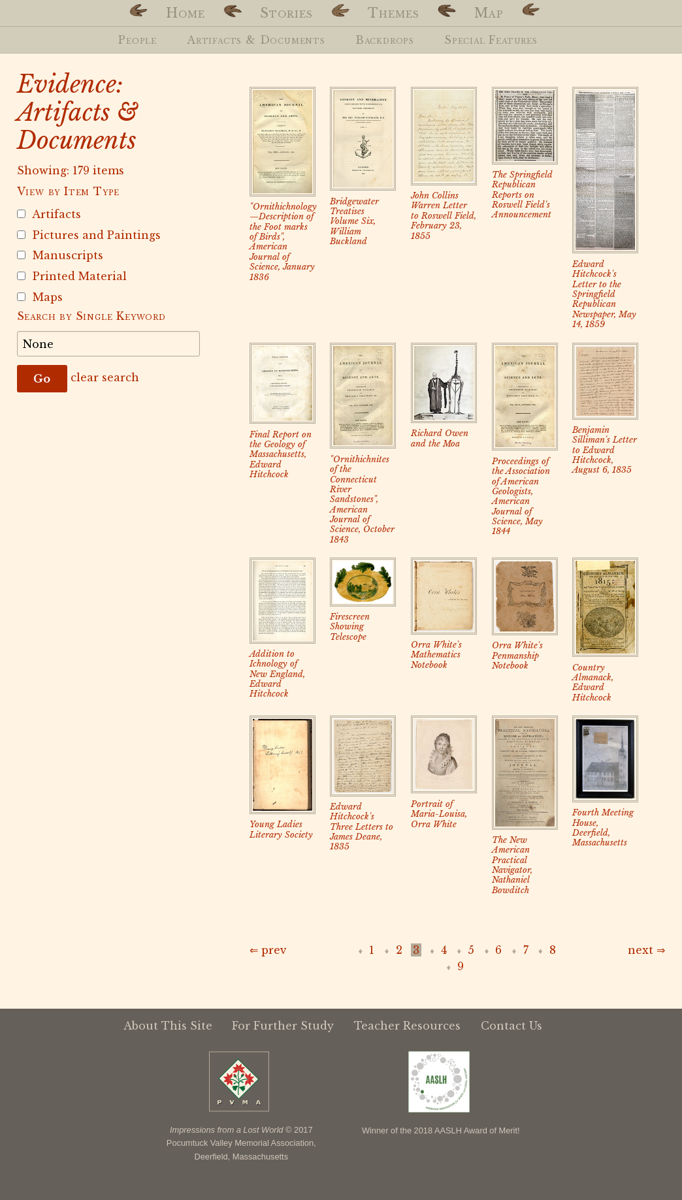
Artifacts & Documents (256, 39)
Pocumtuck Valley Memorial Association (240, 1143)
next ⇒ (646, 949)
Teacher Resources (407, 1025)
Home (185, 13)
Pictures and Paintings (89, 235)
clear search (105, 377)
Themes (393, 13)
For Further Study (283, 1025)
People (137, 39)
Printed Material (72, 276)
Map (489, 13)
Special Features (491, 39)
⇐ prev (268, 949)
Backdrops (384, 39)
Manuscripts (60, 255)
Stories (286, 13)
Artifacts (49, 214)
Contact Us (511, 1025)
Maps (40, 297)
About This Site (167, 1025)
